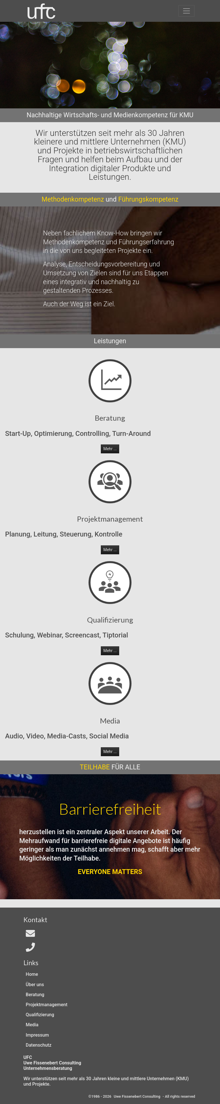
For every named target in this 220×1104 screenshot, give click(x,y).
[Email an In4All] (30, 935)
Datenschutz (39, 1045)
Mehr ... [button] (110, 448)
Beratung (35, 994)
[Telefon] (30, 949)
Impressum (37, 1035)
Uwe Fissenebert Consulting (137, 1096)
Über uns (35, 984)
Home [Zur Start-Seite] (32, 974)
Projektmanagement (46, 1004)
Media (32, 1024)
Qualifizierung (40, 1014)
